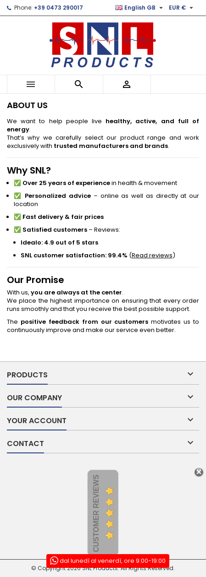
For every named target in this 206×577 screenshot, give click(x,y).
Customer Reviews (96, 513)
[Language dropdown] (140, 8)
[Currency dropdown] (182, 8)
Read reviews (152, 255)
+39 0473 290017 (58, 7)
